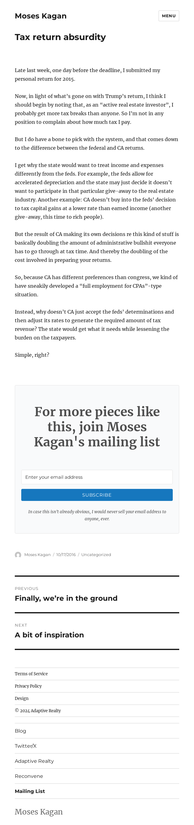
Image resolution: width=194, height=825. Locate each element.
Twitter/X (26, 746)
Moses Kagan (41, 15)
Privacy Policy (28, 686)
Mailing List (30, 791)
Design (22, 698)
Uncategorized (96, 554)
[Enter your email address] (96, 477)
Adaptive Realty (34, 761)
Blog (20, 731)
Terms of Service (31, 674)
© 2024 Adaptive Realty (38, 710)
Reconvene (29, 776)
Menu (169, 15)
